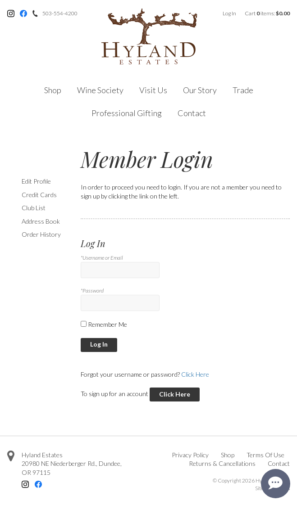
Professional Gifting (126, 113)
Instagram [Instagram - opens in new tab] (10, 13)
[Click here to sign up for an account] (175, 394)
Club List (34, 208)
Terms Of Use (265, 455)
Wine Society (100, 90)
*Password (92, 290)
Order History (41, 234)
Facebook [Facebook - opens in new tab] (23, 13)
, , (72, 468)
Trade (243, 90)
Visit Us (153, 90)
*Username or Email (102, 257)
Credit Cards (39, 194)
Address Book (41, 221)
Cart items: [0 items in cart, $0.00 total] (267, 13)
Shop (52, 90)
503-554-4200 (60, 13)
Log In (229, 13)
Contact (192, 113)
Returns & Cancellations (222, 463)
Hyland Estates (42, 455)
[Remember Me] (84, 324)
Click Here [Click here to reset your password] (195, 374)
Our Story (200, 90)
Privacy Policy (190, 455)
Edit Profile (36, 181)
